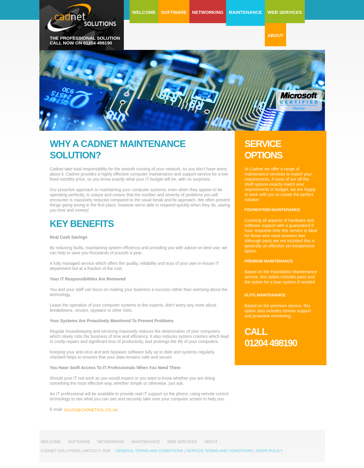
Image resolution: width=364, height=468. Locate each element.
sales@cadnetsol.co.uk (91, 410)
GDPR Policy (269, 450)
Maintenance (245, 12)
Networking (207, 12)
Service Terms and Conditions (219, 450)
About (275, 35)
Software (174, 12)
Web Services (285, 12)
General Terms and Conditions (149, 450)
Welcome (144, 12)
